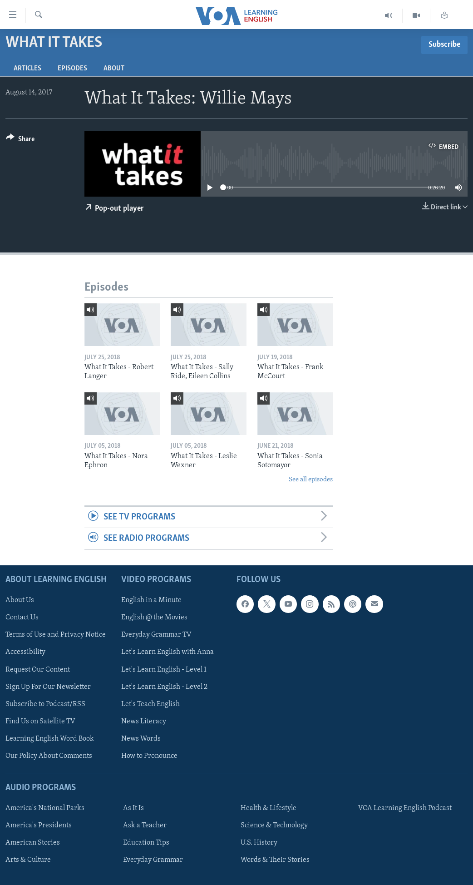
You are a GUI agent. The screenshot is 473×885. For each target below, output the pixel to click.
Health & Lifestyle (268, 808)
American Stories (32, 842)
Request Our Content (37, 669)
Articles (27, 68)
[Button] (20, 140)
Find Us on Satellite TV (40, 721)
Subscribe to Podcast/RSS (45, 703)
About (113, 68)
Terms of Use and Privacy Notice (55, 634)
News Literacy (143, 721)
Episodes (72, 68)
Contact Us (22, 617)
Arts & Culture (28, 860)
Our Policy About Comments (48, 755)
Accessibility (25, 652)
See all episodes (311, 479)
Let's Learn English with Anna (167, 652)
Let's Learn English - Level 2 (164, 686)
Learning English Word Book (49, 738)
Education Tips (146, 842)
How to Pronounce (149, 755)
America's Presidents (38, 825)
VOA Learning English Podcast (405, 808)
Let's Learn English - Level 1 (164, 669)
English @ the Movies (154, 617)
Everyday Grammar (153, 860)
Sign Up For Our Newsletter (48, 686)
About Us (19, 600)
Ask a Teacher (145, 825)
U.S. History (259, 842)
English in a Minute (151, 600)
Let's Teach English (150, 703)
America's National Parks (44, 808)
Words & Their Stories (275, 860)
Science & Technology (274, 825)
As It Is (133, 808)
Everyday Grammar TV (156, 634)
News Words (141, 738)
